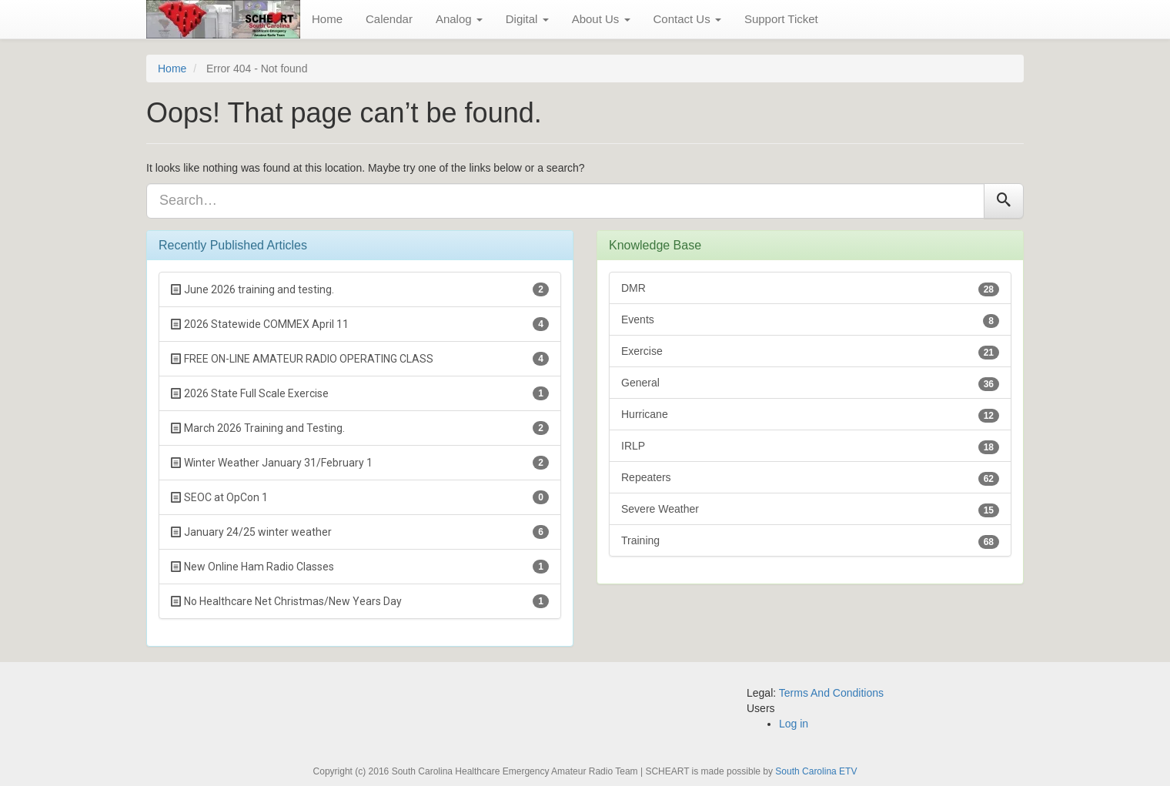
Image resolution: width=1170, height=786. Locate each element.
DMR (810, 289)
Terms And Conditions (831, 693)
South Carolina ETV (816, 771)
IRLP (810, 447)
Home (327, 18)
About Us (601, 18)
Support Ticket (781, 18)
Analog (459, 18)
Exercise (810, 352)
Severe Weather (810, 510)
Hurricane (810, 415)
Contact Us (687, 18)
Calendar (389, 18)
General (810, 383)
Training (810, 541)
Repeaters (810, 478)
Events (810, 320)
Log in (793, 723)
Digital (527, 18)
